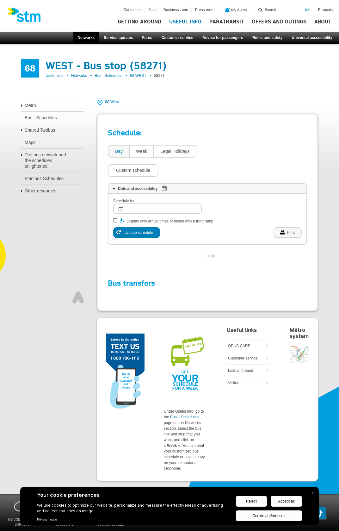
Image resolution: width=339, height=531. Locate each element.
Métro (30, 105)
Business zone (175, 10)
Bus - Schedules (108, 75)
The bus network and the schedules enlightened (45, 160)
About (322, 22)
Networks (86, 37)
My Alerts (236, 10)
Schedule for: (124, 182)
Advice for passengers (222, 37)
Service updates (118, 37)
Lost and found (240, 351)
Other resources (40, 190)
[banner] (27, 16)
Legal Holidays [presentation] (174, 151)
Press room (204, 10)
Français (325, 10)
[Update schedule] (136, 213)
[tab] (118, 151)
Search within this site (260, 10)
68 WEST (138, 75)
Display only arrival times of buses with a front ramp (169, 202)
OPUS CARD (239, 327)
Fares (147, 37)
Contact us (132, 10)
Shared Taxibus (40, 130)
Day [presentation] (119, 151)
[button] (225, 151)
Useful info (185, 22)
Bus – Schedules (184, 398)
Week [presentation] (141, 151)
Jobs (152, 10)
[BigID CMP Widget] (169, 507)
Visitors (234, 364)
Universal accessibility (312, 37)
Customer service (177, 37)
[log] (157, 189)
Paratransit (226, 22)
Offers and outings (279, 22)
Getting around (139, 22)
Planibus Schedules (44, 178)
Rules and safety (267, 37)
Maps (30, 142)
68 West (112, 102)
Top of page (78, 278)
